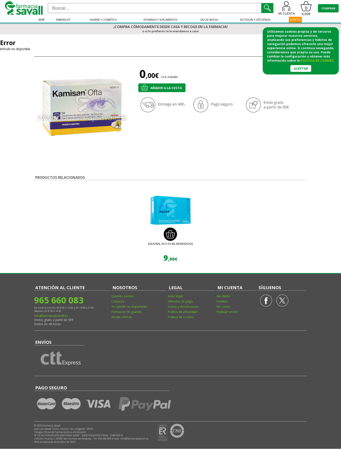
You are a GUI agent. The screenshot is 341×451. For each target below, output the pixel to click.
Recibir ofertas (121, 317)
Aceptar (301, 68)
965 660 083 (59, 300)
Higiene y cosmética (103, 20)
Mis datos (223, 296)
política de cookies (317, 60)
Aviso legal (175, 296)
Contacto (117, 301)
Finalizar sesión (227, 312)
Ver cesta (222, 306)
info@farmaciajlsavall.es (51, 316)
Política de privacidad (182, 312)
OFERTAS (295, 20)
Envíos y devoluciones (183, 306)
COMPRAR (328, 8)
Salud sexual (209, 20)
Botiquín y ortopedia (255, 20)
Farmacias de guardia (126, 312)
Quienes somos (122, 296)
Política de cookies (181, 317)
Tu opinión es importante (129, 306)
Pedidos (222, 301)
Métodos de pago (180, 301)
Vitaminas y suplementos (160, 20)
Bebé (41, 20)
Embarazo (63, 20)
